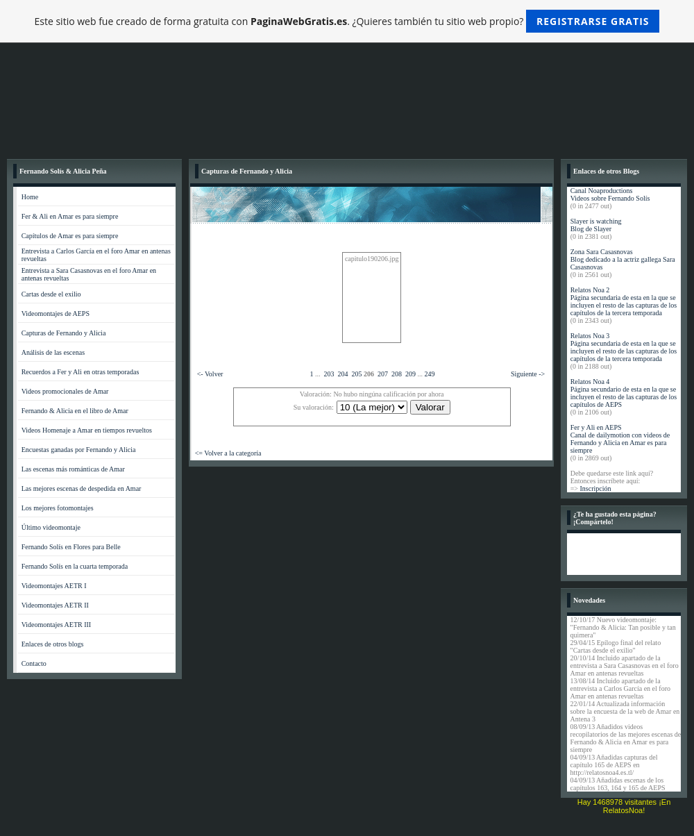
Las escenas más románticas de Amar (73, 469)
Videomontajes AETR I (54, 586)
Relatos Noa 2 (590, 290)
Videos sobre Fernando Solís (610, 198)
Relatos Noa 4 (590, 381)
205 (357, 374)
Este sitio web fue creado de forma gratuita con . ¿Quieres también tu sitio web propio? (347, 21)
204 (343, 374)
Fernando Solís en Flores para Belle (71, 547)
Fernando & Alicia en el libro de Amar (75, 411)
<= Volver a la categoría (228, 453)
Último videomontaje (51, 527)
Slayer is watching (596, 221)
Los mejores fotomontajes (58, 508)
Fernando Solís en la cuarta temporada (75, 566)
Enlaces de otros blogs (53, 644)
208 (396, 374)
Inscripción (595, 488)
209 (410, 374)
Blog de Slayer (590, 229)
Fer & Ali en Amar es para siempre (70, 216)
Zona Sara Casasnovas (601, 252)
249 (430, 374)
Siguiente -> (528, 374)
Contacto (34, 663)
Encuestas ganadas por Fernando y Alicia (79, 449)
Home (30, 197)
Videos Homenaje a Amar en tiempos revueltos (87, 430)
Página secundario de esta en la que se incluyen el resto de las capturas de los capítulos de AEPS (623, 396)
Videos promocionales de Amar (65, 391)
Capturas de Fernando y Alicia (64, 333)
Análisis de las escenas (53, 352)
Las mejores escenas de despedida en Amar (82, 488)
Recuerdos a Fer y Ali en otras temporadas (80, 372)
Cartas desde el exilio (51, 294)
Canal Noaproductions (601, 190)
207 (383, 374)
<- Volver (210, 374)
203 (329, 374)
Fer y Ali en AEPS (596, 427)
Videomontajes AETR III (57, 624)
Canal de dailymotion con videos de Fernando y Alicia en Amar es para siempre (620, 442)
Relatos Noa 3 (590, 336)
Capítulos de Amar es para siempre (70, 236)
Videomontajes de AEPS (56, 313)
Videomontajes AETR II (55, 605)
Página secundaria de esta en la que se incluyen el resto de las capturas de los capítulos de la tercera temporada (623, 305)
